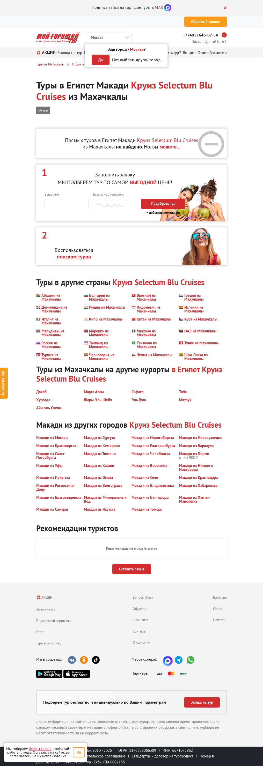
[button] (57, 297)
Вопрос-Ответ (143, 597)
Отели (40, 632)
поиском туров (74, 256)
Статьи (217, 609)
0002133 (117, 762)
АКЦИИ (44, 598)
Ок (78, 752)
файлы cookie (40, 748)
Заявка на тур (45, 609)
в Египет (186, 369)
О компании (141, 642)
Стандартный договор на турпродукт (162, 756)
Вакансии (220, 597)
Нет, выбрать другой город (136, 59)
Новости (219, 620)
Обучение (140, 609)
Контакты (139, 631)
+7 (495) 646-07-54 (200, 35)
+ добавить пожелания (163, 212)
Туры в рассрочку (48, 643)
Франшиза (140, 620)
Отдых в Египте (83, 64)
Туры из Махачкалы (50, 64)
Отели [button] (43, 110)
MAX (159, 7)
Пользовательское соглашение (98, 756)
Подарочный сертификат (54, 621)
